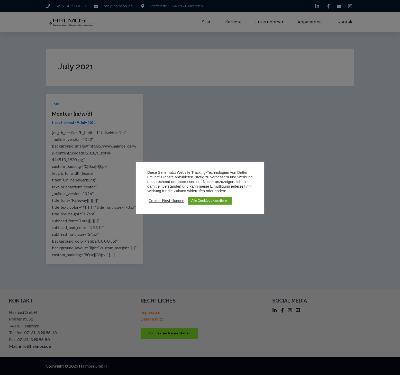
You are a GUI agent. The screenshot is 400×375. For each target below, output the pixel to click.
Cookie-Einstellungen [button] (166, 200)
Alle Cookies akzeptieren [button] (210, 200)
